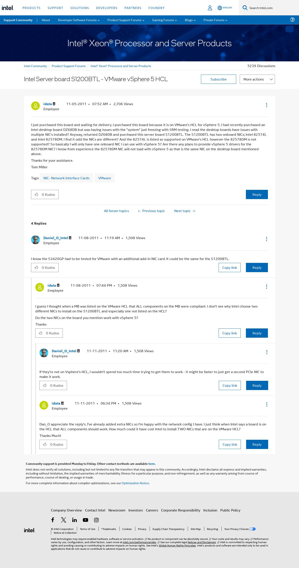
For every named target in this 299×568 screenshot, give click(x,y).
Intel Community (35, 65)
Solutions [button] (79, 7)
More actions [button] (253, 79)
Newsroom (116, 510)
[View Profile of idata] (49, 103)
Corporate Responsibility (180, 510)
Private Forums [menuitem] (214, 19)
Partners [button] (132, 7)
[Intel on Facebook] (53, 520)
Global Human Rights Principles (177, 545)
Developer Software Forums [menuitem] (77, 19)
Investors (135, 510)
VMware (104, 177)
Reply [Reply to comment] (257, 267)
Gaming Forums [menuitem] (163, 19)
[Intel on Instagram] (96, 520)
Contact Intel (95, 510)
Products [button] (31, 7)
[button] (266, 105)
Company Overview (66, 510)
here (152, 463)
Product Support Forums (69, 65)
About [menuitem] (46, 19)
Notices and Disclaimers (202, 542)
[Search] (245, 7)
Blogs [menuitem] (189, 19)
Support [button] (55, 7)
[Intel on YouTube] (85, 520)
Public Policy (230, 510)
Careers (152, 510)
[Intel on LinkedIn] (74, 520)
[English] (224, 7)
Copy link (229, 267)
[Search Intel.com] (273, 8)
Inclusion (210, 510)
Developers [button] (106, 7)
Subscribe (219, 79)
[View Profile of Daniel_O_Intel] (57, 237)
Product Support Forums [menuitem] (124, 19)
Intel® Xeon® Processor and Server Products (121, 65)
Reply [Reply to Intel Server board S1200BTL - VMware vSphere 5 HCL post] (257, 194)
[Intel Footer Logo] (29, 529)
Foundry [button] (157, 7)
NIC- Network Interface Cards (66, 177)
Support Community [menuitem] (18, 19)
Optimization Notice (135, 482)
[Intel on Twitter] (63, 520)
